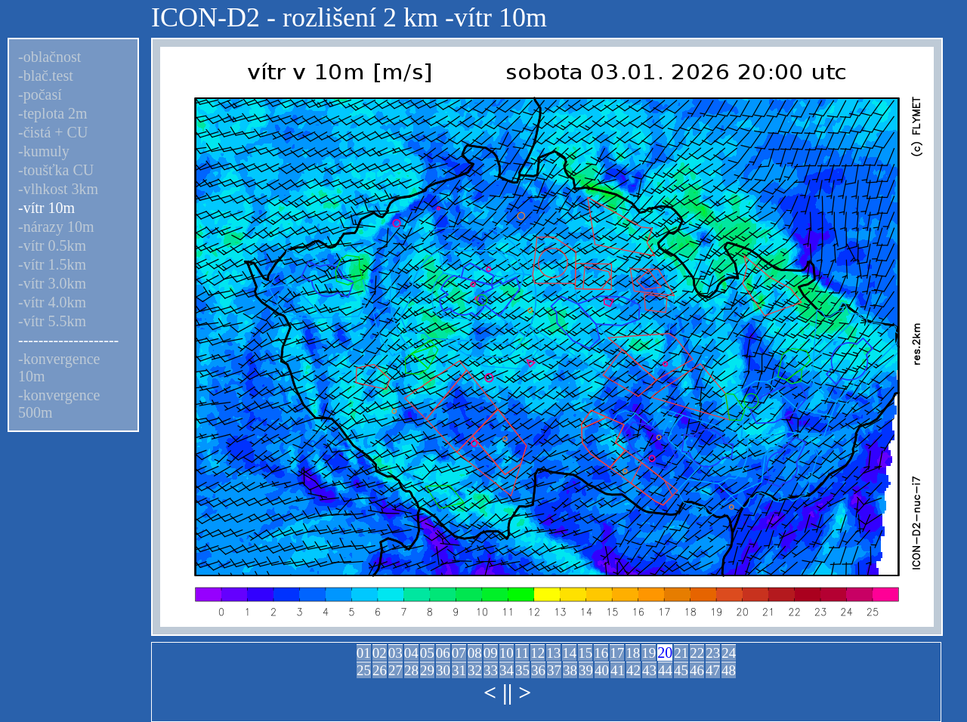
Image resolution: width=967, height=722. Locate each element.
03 (395, 653)
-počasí (40, 94)
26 (379, 670)
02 (379, 653)
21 (681, 653)
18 (633, 653)
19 (648, 653)
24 (728, 653)
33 (491, 670)
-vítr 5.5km (52, 321)
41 (617, 670)
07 (459, 653)
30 (443, 670)
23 (713, 653)
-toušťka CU (56, 170)
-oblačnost (49, 56)
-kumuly (44, 151)
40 (602, 670)
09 (491, 653)
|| (507, 692)
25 (364, 670)
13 (553, 653)
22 (697, 653)
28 (411, 670)
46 (697, 670)
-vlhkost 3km (58, 188)
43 (649, 670)
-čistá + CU (53, 132)
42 (633, 670)
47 (713, 670)
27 (395, 670)
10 (506, 653)
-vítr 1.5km (52, 264)
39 (586, 670)
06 (443, 653)
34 (506, 670)
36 (538, 670)
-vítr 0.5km (52, 245)
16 (601, 653)
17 (617, 653)
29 (427, 670)
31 (459, 670)
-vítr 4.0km (52, 302)
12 (537, 653)
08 (475, 653)
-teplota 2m (53, 113)
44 (665, 670)
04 (411, 653)
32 (475, 670)
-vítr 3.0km (52, 283)
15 (585, 653)
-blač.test (45, 75)
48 (728, 670)
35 (522, 670)
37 (554, 670)
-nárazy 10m (56, 226)
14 (569, 653)
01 (364, 653)
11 (522, 653)
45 (681, 670)
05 (427, 653)
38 (570, 670)
